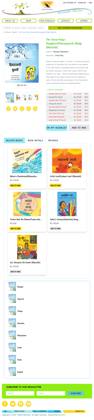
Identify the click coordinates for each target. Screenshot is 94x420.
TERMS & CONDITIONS (39, 411)
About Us (10, 20)
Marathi (14, 32)
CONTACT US (79, 411)
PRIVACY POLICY (19, 411)
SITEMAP (57, 411)
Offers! (84, 20)
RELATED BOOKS (14, 140)
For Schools (47, 20)
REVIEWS (53, 140)
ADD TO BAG (79, 127)
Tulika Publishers (24, 415)
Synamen (61, 415)
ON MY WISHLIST (56, 127)
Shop (28, 20)
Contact (65, 20)
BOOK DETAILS (35, 140)
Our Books (7, 32)
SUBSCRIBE (75, 393)
